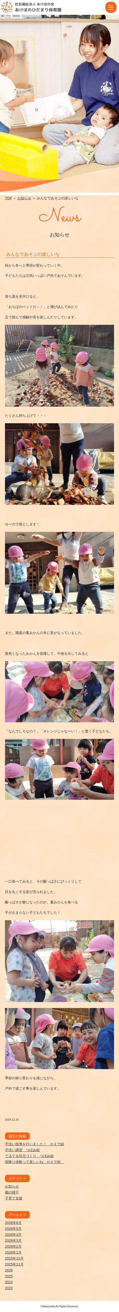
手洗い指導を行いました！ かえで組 (34, 1144)
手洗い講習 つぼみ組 (22, 1150)
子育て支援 (13, 1198)
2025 (9, 1276)
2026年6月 (13, 1223)
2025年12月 (14, 1258)
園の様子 (12, 1192)
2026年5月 (13, 1229)
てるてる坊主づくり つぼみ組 (29, 1156)
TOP (8, 198)
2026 (9, 1270)
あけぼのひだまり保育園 (38, 10)
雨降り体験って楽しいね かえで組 (34, 1162)
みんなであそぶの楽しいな (33, 254)
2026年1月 (13, 1252)
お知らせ (24, 198)
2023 (9, 1288)
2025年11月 (14, 1264)
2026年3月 (13, 1240)
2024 (9, 1282)
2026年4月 (13, 1235)
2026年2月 (13, 1246)
